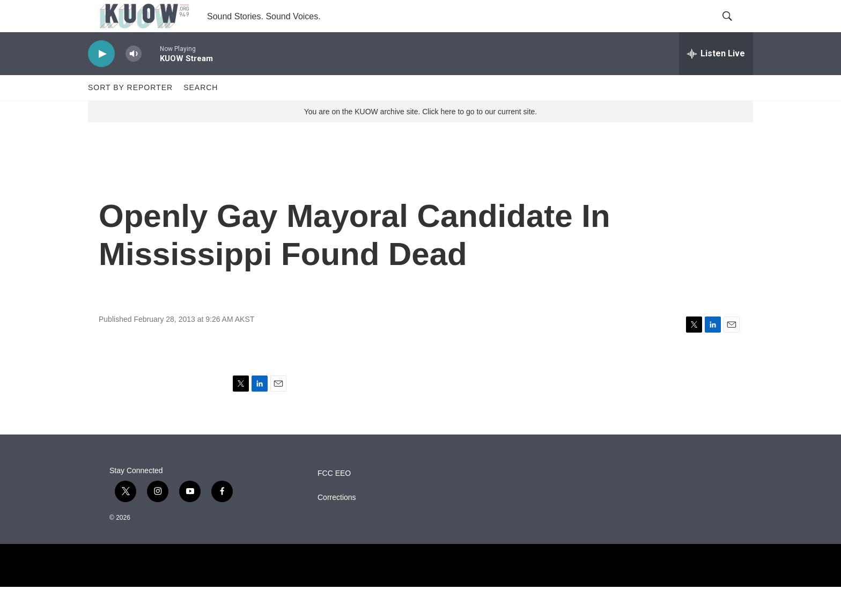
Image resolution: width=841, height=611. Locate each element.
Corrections (337, 522)
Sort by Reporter (130, 111)
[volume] (133, 78)
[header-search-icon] (736, 28)
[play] (101, 78)
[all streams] (716, 77)
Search (200, 111)
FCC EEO (334, 498)
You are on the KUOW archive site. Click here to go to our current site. (420, 135)
